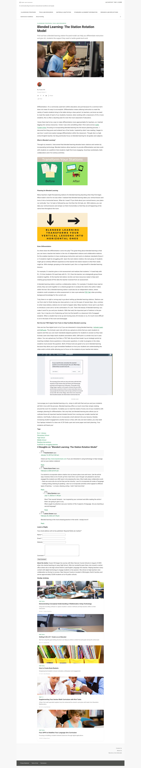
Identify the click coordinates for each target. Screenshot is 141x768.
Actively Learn (98, 327)
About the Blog (40, 16)
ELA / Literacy (41, 433)
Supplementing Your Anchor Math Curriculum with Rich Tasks (60, 701)
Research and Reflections (109, 12)
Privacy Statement (24, 765)
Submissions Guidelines (27, 16)
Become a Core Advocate (115, 755)
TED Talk (88, 292)
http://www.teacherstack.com (57, 459)
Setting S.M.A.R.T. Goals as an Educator (52, 639)
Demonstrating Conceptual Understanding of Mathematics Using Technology (65, 606)
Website (39, 542)
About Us (119, 752)
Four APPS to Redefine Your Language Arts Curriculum (58, 735)
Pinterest (117, 765)
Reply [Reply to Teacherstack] (42, 465)
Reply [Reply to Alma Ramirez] (46, 510)
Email (39, 538)
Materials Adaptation (63, 12)
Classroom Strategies (28, 12)
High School (41, 438)
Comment (41, 558)
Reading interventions (44, 442)
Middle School (41, 440)
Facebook (120, 765)
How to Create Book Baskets (49, 670)
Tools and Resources (46, 12)
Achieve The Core (114, 2)
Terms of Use (35, 765)
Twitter (113, 765)
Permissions (43, 765)
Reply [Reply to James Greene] (42, 523)
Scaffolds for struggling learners (47, 444)
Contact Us (119, 750)
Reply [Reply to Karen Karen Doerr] (42, 490)
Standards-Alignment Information (85, 12)
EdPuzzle (43, 330)
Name (39, 535)
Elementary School (43, 435)
